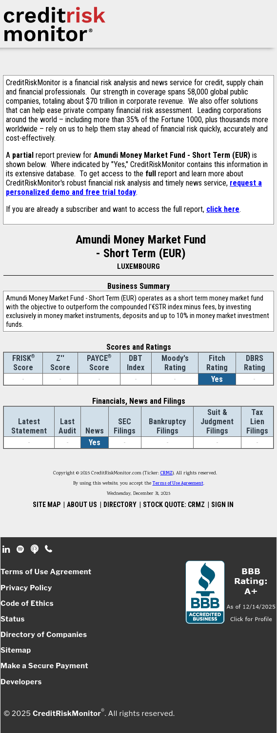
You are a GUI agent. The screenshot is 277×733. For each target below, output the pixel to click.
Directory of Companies (43, 634)
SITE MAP (46, 504)
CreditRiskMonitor (67, 713)
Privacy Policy (26, 587)
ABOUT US (82, 504)
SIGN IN (222, 504)
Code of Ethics (27, 603)
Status (12, 619)
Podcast (35, 549)
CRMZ (166, 473)
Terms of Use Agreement (178, 483)
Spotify (21, 549)
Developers (21, 681)
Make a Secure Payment (44, 665)
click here (222, 209)
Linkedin (7, 549)
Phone (49, 549)
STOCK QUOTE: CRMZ (174, 504)
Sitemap (15, 650)
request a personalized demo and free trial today (134, 187)
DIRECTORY (120, 504)
